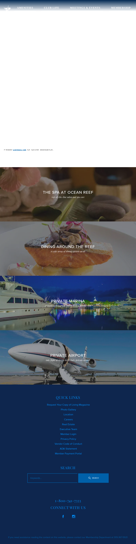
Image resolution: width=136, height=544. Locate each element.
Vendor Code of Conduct (68, 443)
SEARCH (63, 134)
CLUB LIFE (51, 7)
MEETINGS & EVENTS (85, 7)
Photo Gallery (68, 409)
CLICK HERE (12, 134)
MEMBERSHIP (121, 7)
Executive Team (68, 429)
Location (68, 414)
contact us (19, 149)
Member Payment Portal (68, 453)
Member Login (68, 434)
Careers (68, 419)
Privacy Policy (68, 438)
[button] (93, 478)
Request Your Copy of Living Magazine (68, 404)
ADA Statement (68, 448)
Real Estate (68, 424)
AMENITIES (25, 7)
